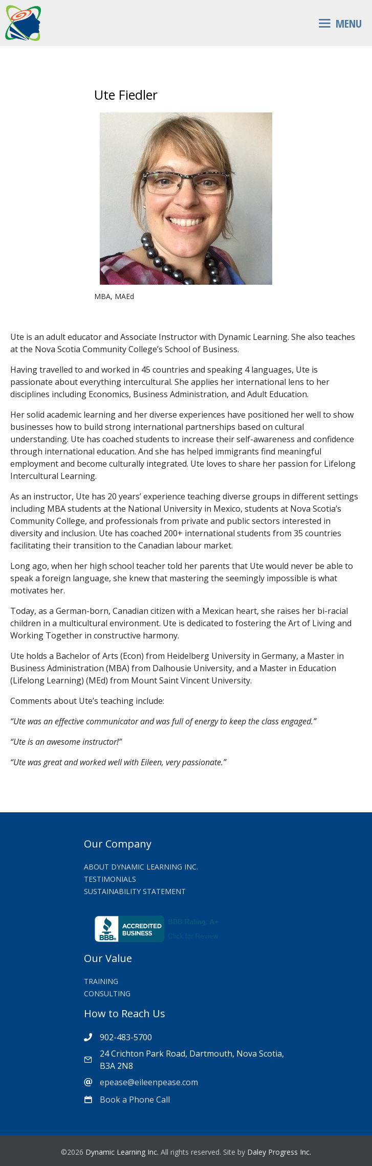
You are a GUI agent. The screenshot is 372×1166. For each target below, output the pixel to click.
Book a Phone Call (135, 1099)
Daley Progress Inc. (279, 1152)
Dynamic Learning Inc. (122, 1152)
